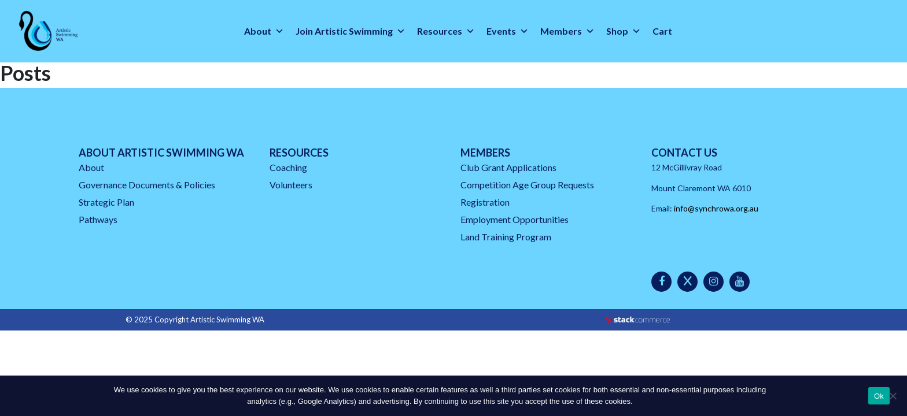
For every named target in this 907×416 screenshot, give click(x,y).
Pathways (98, 219)
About (264, 31)
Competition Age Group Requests (527, 184)
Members (567, 31)
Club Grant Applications (508, 167)
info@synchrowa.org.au (716, 208)
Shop (623, 31)
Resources (446, 31)
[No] (892, 396)
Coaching (288, 167)
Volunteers (291, 184)
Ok (879, 396)
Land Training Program (505, 236)
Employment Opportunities (514, 219)
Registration (485, 201)
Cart (662, 30)
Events (507, 31)
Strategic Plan (106, 201)
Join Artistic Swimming (350, 31)
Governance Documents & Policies (147, 184)
